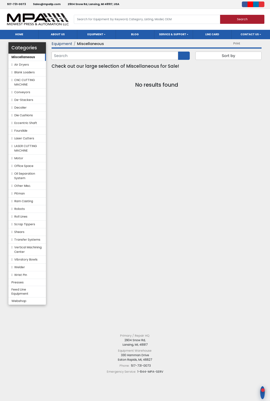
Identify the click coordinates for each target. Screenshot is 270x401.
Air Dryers (21, 64)
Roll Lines (20, 216)
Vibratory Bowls (26, 259)
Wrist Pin (20, 275)
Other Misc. (22, 186)
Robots (19, 209)
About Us (58, 34)
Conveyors (22, 92)
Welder (19, 267)
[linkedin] (256, 4)
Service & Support (172, 34)
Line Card (212, 34)
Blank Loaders (24, 72)
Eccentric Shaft (25, 123)
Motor (18, 158)
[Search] (147, 19)
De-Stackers (23, 100)
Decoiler (20, 107)
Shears (19, 232)
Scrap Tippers (24, 224)
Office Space (23, 166)
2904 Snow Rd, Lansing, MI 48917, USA (93, 4)
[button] (96, 34)
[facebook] (245, 4)
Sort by (228, 55)
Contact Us (250, 34)
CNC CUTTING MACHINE (24, 82)
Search (242, 19)
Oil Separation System (24, 175)
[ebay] (261, 4)
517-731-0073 (16, 4)
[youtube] (250, 4)
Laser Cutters (24, 138)
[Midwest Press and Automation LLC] (135, 326)
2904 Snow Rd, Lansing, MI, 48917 (135, 342)
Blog (135, 34)
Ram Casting (23, 201)
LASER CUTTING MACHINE (25, 148)
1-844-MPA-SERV (150, 371)
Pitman (19, 193)
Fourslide (20, 130)
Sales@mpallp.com (47, 4)
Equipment (95, 34)
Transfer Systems (27, 239)
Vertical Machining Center (28, 249)
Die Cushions (23, 115)
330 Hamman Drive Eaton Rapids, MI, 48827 (135, 357)
